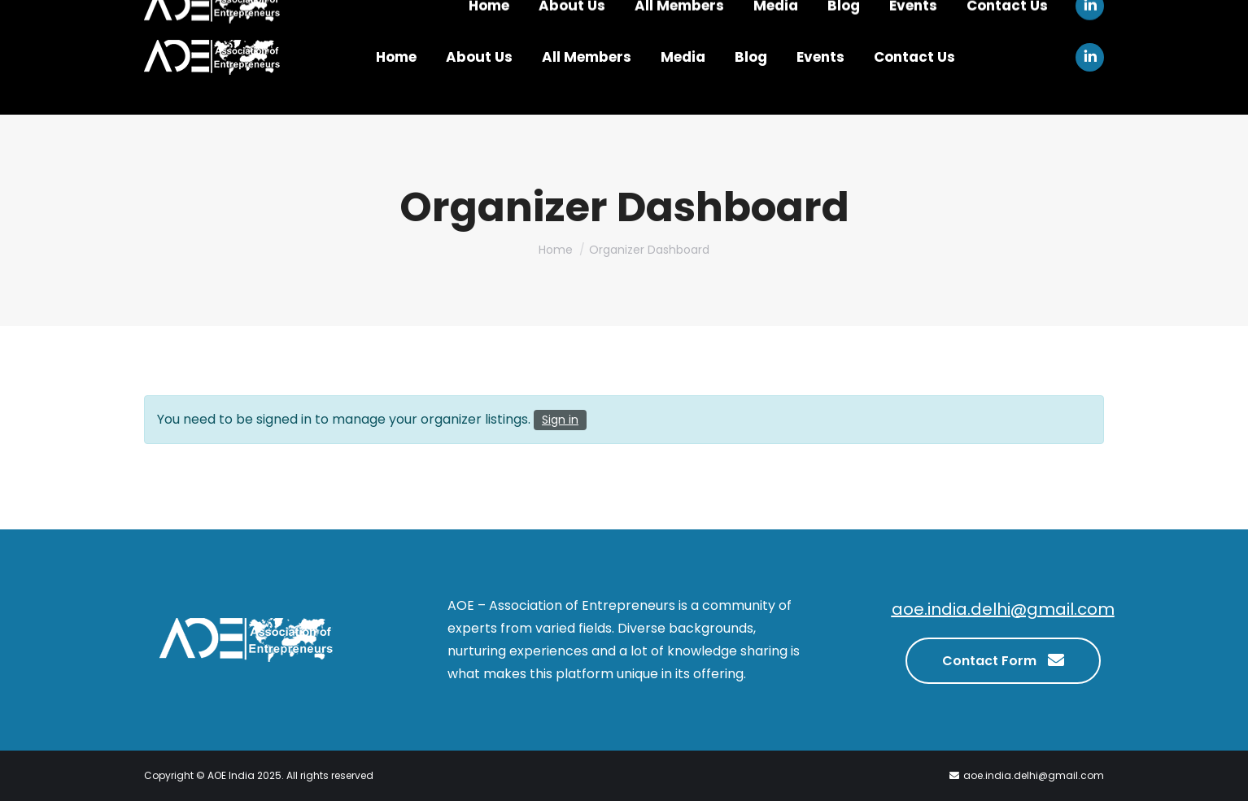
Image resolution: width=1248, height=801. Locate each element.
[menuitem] (396, 57)
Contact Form (1003, 658)
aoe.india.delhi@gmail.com (1003, 609)
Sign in (560, 419)
